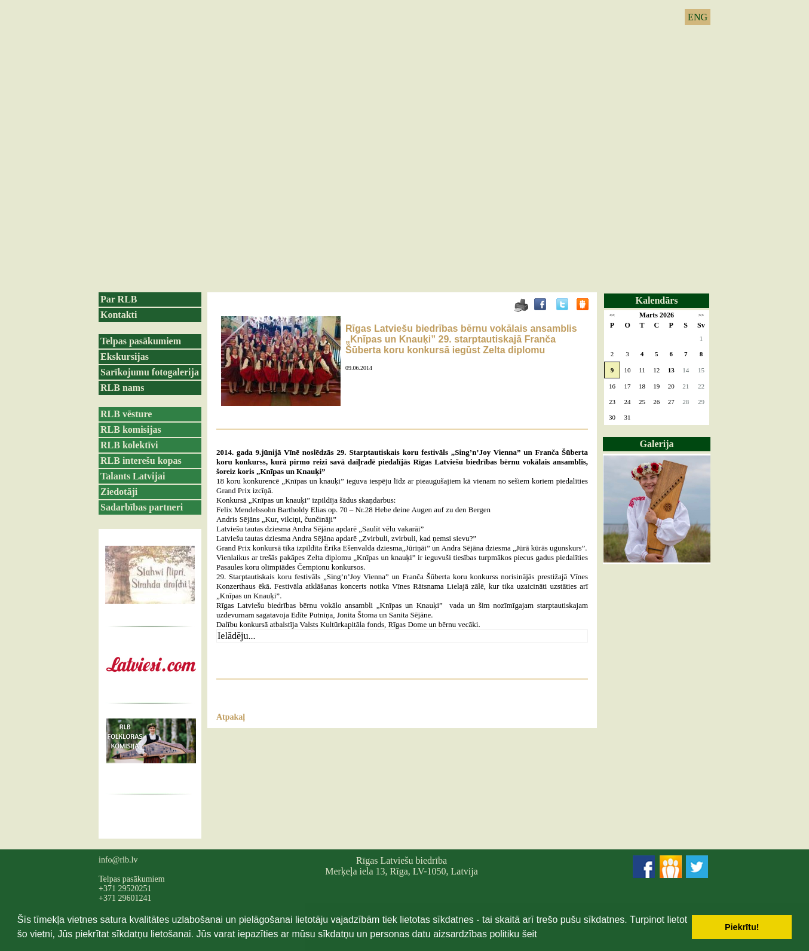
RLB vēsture (126, 414)
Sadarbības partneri (141, 507)
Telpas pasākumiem (140, 341)
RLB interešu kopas (141, 460)
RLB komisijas (130, 429)
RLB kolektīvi (129, 445)
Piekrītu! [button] (742, 927)
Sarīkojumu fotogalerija (149, 372)
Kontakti (118, 315)
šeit (529, 934)
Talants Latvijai (132, 476)
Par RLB (118, 299)
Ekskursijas (124, 356)
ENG (697, 17)
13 (671, 370)
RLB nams (122, 388)
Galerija (657, 444)
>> (701, 315)
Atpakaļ (230, 717)
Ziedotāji (118, 492)
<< (612, 315)
